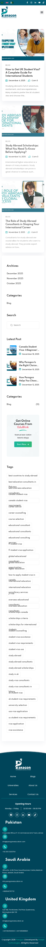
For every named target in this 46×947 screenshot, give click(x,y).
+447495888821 (22, 931)
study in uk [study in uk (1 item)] (14, 674)
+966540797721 (8, 891)
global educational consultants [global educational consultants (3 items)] (17, 557)
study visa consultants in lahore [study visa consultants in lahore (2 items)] (20, 687)
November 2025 (15, 279)
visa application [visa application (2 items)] (16, 724)
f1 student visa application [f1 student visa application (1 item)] (21, 550)
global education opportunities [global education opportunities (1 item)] (17, 563)
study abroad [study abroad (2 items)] (15, 656)
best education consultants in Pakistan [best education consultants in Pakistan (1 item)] (22, 482)
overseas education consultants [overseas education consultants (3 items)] (18, 606)
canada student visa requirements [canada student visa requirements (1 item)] (18, 501)
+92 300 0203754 (8, 852)
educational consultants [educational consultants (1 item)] (20, 532)
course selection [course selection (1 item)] (16, 519)
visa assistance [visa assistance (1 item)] (16, 730)
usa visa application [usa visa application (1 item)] (18, 712)
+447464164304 (8, 931)
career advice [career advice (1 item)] (15, 507)
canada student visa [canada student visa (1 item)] (18, 494)
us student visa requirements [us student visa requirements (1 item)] (22, 718)
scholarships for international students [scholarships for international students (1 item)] (23, 625)
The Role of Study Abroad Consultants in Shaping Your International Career (22, 227)
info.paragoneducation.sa (12, 881)
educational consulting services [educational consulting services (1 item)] (19, 538)
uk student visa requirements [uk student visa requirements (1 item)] (22, 699)
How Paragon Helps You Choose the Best (28, 379)
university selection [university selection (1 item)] (18, 705)
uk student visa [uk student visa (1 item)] (16, 693)
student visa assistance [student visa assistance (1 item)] (19, 637)
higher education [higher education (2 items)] (16, 569)
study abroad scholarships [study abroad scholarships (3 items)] (21, 668)
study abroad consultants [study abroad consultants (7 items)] (21, 662)
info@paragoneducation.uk (12, 921)
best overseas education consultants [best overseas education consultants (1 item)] (20, 489)
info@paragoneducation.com (13, 842)
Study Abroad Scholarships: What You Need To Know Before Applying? (22, 151)
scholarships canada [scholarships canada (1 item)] (18, 612)
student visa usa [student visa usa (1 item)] (16, 649)
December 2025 (15, 274)
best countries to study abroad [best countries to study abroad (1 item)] (23, 476)
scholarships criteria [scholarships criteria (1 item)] (18, 618)
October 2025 (14, 283)
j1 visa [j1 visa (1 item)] (11, 594)
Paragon (20, 939)
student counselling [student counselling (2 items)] (18, 631)
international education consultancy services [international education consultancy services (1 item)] (20, 588)
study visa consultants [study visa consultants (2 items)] (19, 680)
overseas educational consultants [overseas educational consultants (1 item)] (19, 600)
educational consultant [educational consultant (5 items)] (19, 525)
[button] (42, 12)
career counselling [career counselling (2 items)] (17, 513)
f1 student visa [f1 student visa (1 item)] (15, 544)
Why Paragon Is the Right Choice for (28, 364)
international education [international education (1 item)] (20, 581)
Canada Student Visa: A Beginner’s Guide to (28, 349)
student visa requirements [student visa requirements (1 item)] (21, 643)
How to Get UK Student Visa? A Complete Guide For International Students (23, 72)
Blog (8, 65)
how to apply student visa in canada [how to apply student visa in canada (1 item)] (22, 575)
